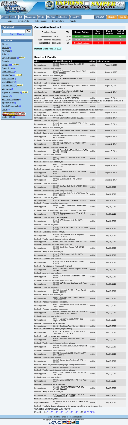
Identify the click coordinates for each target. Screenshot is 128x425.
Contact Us (75, 17)
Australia (6, 51)
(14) (14, 117)
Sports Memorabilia (10, 106)
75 (93, 412)
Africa (4, 44)
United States (8, 86)
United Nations (8, 82)
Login (10, 21)
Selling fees (62, 17)
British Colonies (9, 58)
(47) (14, 68)
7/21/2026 (100, 17)
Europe (5, 65)
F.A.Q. (41, 17)
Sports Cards (8, 103)
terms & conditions (69, 417)
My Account (30, 17)
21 (57, 412)
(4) (12, 89)
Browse (4, 17)
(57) (7, 54)
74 (91, 412)
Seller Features (41, 21)
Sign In (123, 17)
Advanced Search (17, 34)
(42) (17, 58)
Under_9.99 (7, 117)
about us (57, 417)
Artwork (5, 47)
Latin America (8, 72)
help (80, 417)
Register (112, 17)
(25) (15, 72)
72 (85, 412)
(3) (15, 79)
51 (72, 412)
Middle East (7, 75)
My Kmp (51, 17)
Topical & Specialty (10, 93)
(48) (15, 86)
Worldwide (6, 89)
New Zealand (8, 79)
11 (52, 412)
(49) (8, 109)
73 (88, 412)
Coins (4, 109)
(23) (10, 61)
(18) (14, 75)
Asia (4, 54)
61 (77, 412)
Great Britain (7, 68)
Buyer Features (58, 21)
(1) (8, 44)
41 (67, 412)
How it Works (23, 21)
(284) (10, 65)
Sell (20, 17)
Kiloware (6, 96)
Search (13, 17)
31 (62, 412)
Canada (5, 61)
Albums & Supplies (10, 99)
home (50, 417)
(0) (10, 48)
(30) (20, 93)
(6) (11, 51)
